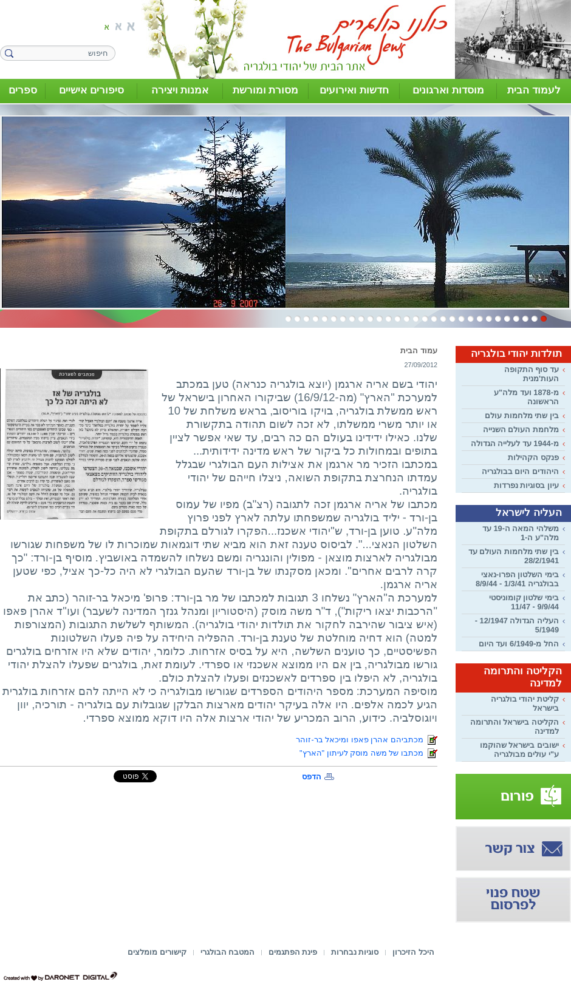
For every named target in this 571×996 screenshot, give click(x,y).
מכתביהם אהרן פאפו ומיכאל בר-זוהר (366, 739)
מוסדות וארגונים (448, 90)
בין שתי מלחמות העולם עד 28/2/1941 (513, 556)
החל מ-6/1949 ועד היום (519, 643)
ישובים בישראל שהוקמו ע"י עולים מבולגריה (519, 749)
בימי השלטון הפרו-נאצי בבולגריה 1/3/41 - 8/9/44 (517, 579)
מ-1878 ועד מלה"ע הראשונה (526, 397)
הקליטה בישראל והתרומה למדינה (514, 726)
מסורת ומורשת (266, 90)
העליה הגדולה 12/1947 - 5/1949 (517, 625)
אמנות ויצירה (180, 90)
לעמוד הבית (534, 90)
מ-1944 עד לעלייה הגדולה (515, 443)
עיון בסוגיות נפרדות (526, 485)
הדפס (311, 776)
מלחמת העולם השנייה (521, 429)
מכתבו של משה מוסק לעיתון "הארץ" (368, 752)
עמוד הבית (418, 350)
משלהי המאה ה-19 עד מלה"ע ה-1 (520, 533)
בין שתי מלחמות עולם (522, 415)
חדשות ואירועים (354, 90)
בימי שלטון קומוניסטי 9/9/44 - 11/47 (524, 602)
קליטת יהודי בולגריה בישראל (525, 703)
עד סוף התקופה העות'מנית (531, 374)
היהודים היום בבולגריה (520, 471)
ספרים (23, 90)
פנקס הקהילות (533, 457)
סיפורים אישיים (91, 90)
